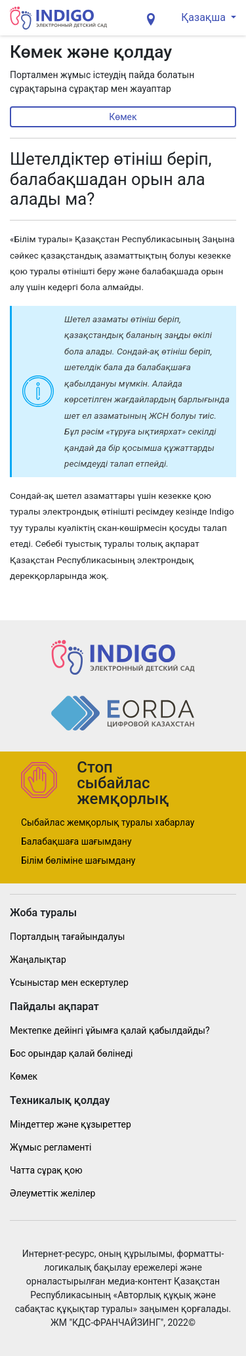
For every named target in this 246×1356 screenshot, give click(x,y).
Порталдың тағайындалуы (67, 936)
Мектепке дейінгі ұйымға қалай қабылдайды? (110, 1030)
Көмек (122, 117)
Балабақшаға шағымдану (76, 841)
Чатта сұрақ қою (46, 1170)
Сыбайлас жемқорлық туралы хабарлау (107, 822)
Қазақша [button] (204, 17)
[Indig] (59, 18)
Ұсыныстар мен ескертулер (69, 982)
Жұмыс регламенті (50, 1147)
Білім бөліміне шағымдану (78, 860)
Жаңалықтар (38, 959)
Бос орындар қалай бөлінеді (71, 1053)
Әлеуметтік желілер (52, 1193)
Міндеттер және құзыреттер (70, 1124)
